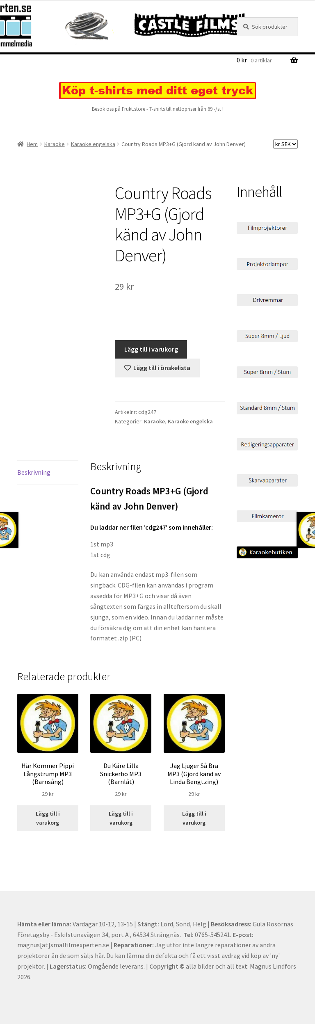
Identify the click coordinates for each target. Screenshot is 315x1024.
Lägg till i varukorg (151, 349)
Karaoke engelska (93, 144)
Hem (32, 144)
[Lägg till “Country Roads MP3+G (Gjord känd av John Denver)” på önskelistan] (157, 368)
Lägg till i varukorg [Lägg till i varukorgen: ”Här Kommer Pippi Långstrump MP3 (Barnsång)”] (48, 818)
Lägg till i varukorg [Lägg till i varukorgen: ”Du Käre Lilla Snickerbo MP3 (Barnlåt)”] (121, 818)
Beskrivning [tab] (33, 472)
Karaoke (54, 144)
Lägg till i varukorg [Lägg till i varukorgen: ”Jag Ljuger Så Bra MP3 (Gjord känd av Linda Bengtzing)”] (194, 818)
